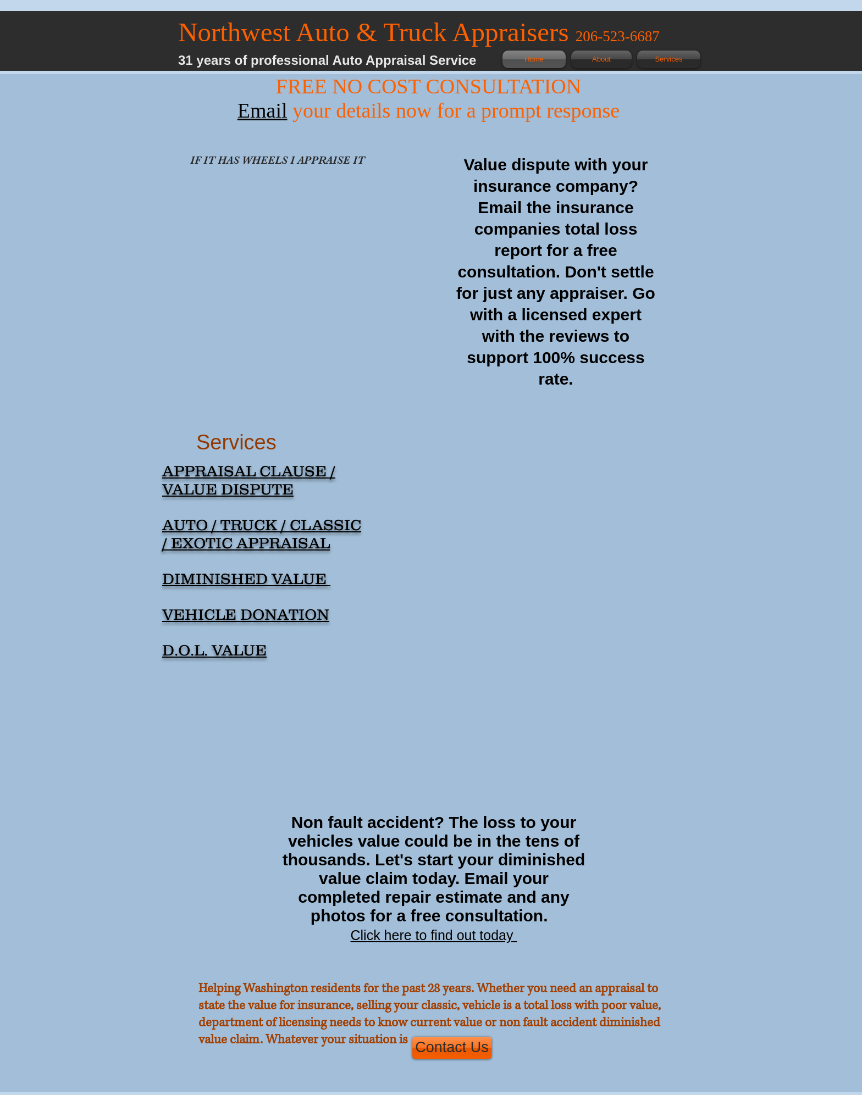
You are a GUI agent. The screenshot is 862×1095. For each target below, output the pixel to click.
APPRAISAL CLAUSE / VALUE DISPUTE (248, 480)
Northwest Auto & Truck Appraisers (377, 32)
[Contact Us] (451, 1048)
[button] (282, 253)
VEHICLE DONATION (245, 614)
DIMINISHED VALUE (246, 578)
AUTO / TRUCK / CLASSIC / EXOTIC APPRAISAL (261, 534)
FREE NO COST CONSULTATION (428, 86)
